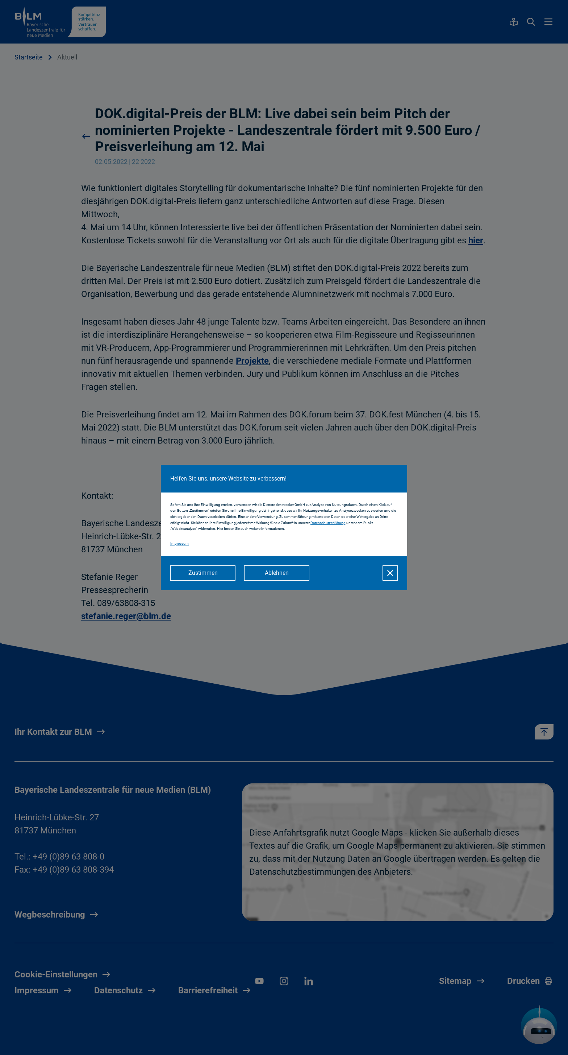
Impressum (179, 543)
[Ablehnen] (276, 573)
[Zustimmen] (202, 573)
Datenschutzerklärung (328, 522)
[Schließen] (390, 573)
